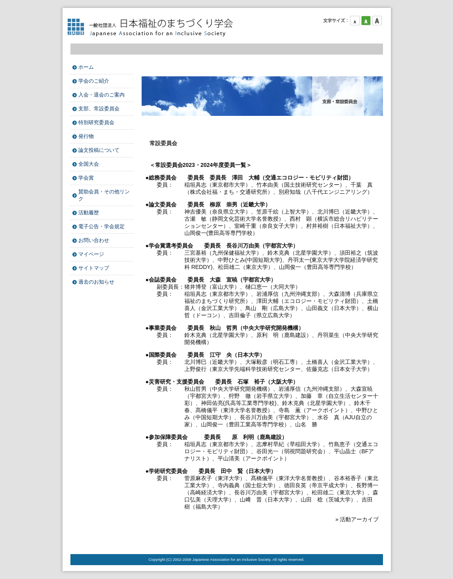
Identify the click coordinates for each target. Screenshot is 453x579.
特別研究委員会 (96, 122)
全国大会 (88, 164)
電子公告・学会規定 (101, 226)
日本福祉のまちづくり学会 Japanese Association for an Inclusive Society (153, 28)
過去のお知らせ (96, 282)
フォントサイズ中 (366, 20)
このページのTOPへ (363, 538)
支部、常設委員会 (98, 109)
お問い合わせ (93, 240)
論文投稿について (98, 150)
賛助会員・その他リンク (104, 195)
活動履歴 (88, 213)
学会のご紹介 (93, 81)
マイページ (91, 254)
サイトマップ (93, 268)
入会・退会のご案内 (101, 95)
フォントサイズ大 (377, 20)
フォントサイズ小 (355, 20)
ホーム (86, 67)
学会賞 (86, 178)
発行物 (86, 136)
